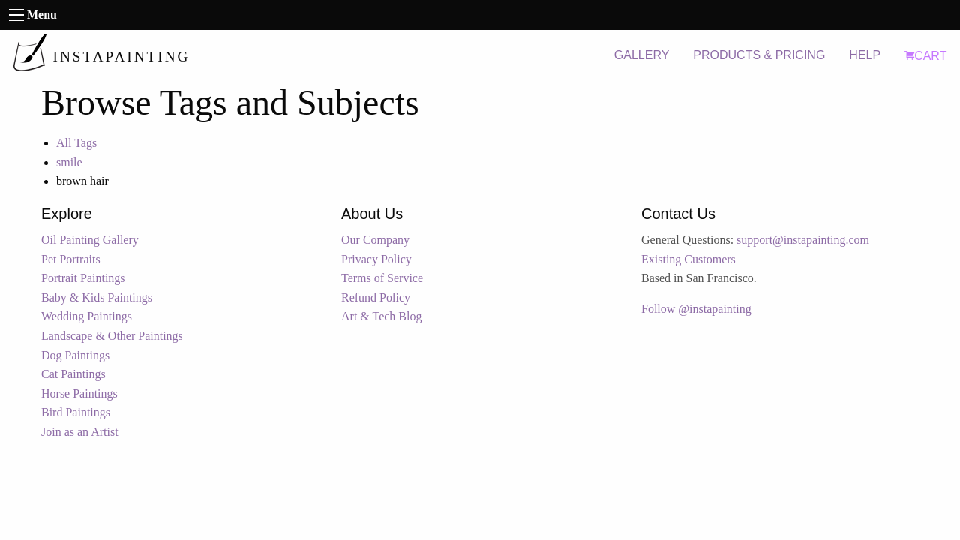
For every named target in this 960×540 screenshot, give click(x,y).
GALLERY (642, 55)
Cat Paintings (73, 374)
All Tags (76, 142)
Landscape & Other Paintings (112, 335)
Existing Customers (688, 259)
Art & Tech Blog (381, 316)
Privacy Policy (376, 259)
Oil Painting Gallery (90, 239)
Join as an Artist (79, 431)
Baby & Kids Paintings (96, 297)
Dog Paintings (75, 355)
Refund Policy (375, 297)
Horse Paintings (79, 393)
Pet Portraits (70, 259)
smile (69, 162)
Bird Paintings (75, 412)
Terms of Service (382, 278)
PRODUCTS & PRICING (759, 55)
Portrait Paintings (83, 278)
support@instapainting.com (802, 239)
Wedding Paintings (86, 316)
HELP (864, 55)
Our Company (375, 239)
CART (925, 56)
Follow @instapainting (696, 308)
